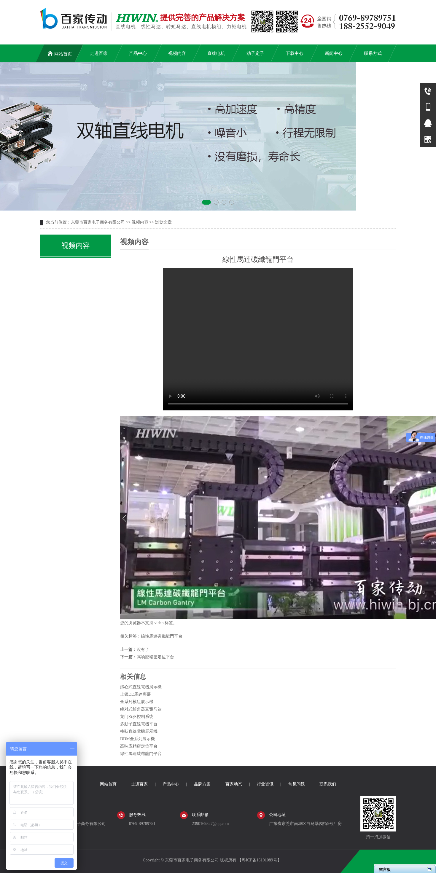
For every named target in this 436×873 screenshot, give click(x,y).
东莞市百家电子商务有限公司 (98, 222)
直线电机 (216, 53)
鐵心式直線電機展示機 (141, 687)
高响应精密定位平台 (155, 657)
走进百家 (99, 53)
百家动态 (233, 784)
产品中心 (138, 53)
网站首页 (59, 53)
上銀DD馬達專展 (135, 694)
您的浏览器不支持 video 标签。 (258, 339)
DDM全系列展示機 (137, 739)
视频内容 (177, 53)
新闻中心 (334, 53)
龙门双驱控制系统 (136, 716)
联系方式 (373, 53)
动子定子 (255, 53)
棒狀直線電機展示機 (138, 731)
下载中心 (294, 53)
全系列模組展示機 (136, 702)
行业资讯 (265, 784)
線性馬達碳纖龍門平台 (161, 636)
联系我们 (327, 784)
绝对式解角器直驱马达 (141, 709)
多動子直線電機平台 (138, 724)
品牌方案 (202, 784)
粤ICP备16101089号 (259, 860)
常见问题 (296, 784)
